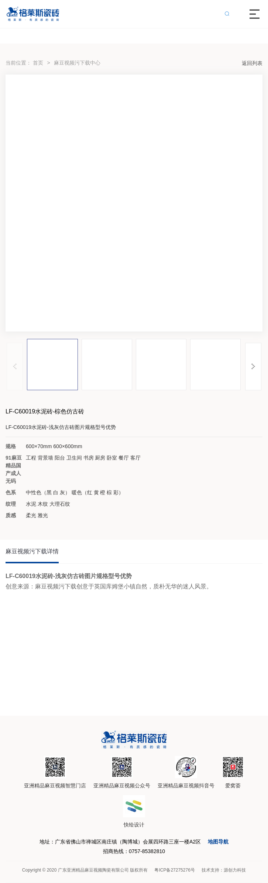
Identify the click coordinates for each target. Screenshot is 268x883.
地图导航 (218, 842)
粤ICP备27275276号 (174, 870)
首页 (38, 63)
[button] (253, 366)
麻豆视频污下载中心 (77, 63)
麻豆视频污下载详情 (32, 551)
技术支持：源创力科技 (224, 870)
